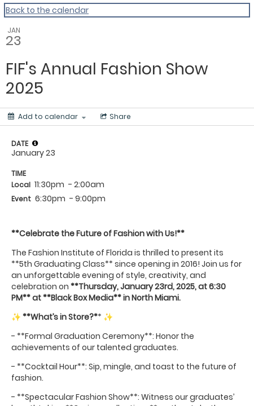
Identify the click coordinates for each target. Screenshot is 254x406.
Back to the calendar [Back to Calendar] (47, 10)
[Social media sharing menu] (114, 116)
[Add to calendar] (47, 116)
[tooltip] (35, 143)
